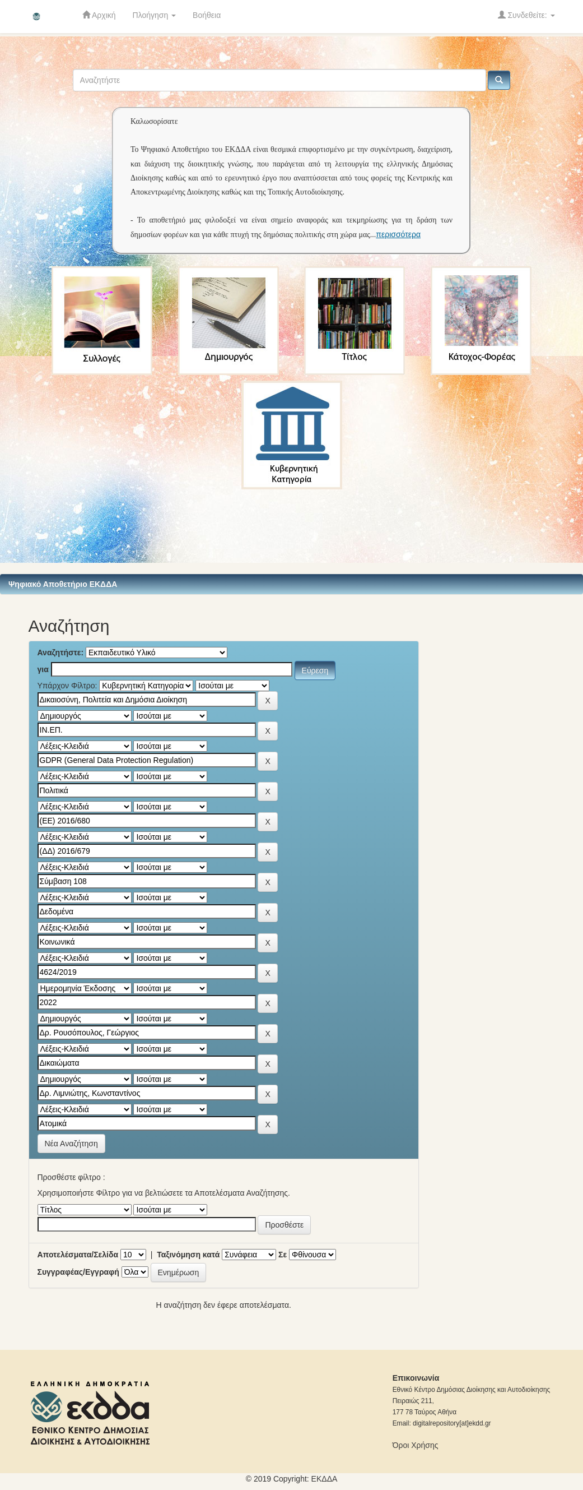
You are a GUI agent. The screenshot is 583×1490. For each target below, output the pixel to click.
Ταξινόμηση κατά (188, 1254)
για (43, 669)
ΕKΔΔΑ (324, 1478)
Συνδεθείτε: (526, 15)
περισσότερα (398, 234)
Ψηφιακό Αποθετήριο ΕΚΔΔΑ (62, 584)
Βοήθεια (207, 15)
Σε (282, 1254)
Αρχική (99, 15)
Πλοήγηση (154, 15)
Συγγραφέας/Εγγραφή (78, 1271)
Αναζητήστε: (61, 652)
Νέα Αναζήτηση (71, 1143)
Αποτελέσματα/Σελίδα (78, 1254)
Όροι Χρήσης (416, 1445)
